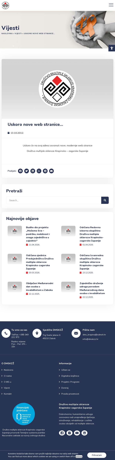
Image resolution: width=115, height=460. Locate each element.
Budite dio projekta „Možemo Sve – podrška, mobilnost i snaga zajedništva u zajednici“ (38, 234)
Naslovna (7, 33)
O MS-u (7, 381)
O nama (8, 376)
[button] (112, 48)
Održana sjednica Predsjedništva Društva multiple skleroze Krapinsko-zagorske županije (39, 262)
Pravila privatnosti (70, 393)
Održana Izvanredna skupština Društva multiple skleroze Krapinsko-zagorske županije (91, 262)
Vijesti (18, 33)
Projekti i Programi (70, 381)
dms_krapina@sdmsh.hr (94, 334)
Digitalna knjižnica (70, 376)
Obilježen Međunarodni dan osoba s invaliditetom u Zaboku (39, 287)
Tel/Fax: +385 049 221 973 (19, 335)
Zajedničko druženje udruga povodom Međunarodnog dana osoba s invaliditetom (92, 288)
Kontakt (8, 393)
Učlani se (65, 370)
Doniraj (64, 387)
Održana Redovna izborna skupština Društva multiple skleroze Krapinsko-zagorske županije (91, 234)
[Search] (105, 200)
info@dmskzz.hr (90, 339)
